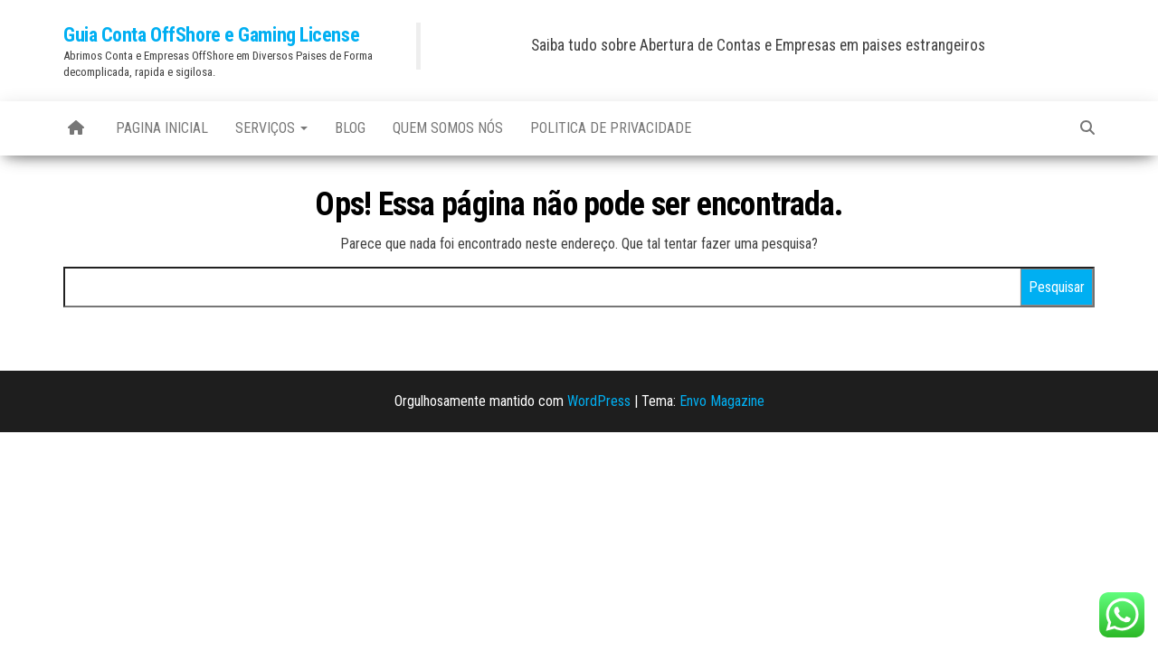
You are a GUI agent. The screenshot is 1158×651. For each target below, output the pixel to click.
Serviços (271, 128)
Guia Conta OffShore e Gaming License (211, 35)
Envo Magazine (721, 401)
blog (350, 128)
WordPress (599, 401)
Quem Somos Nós (448, 128)
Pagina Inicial (162, 128)
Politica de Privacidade (610, 128)
